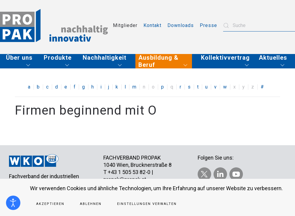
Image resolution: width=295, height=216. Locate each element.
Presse (208, 25)
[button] (20, 61)
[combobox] (259, 26)
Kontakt (152, 25)
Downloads (180, 25)
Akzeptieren (50, 204)
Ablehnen (91, 204)
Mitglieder (125, 25)
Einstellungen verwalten (147, 204)
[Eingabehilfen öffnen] (13, 203)
